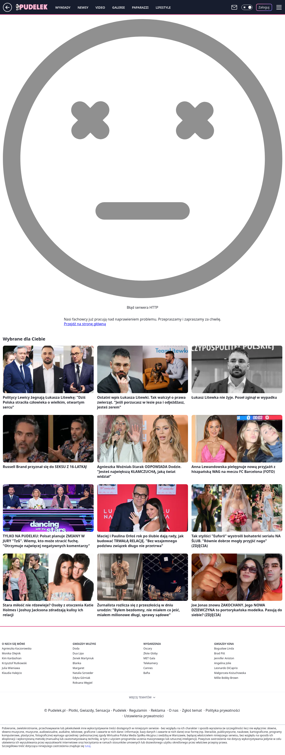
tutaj (88, 746)
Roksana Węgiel (83, 683)
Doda (76, 648)
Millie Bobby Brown (226, 678)
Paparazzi (140, 7)
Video (100, 7)
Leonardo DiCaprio (226, 668)
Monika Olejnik (11, 653)
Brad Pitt (219, 653)
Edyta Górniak (81, 678)
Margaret (78, 668)
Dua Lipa (78, 653)
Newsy (83, 7)
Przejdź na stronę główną (85, 323)
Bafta (147, 673)
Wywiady (63, 7)
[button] (279, 7)
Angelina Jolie (222, 663)
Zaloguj (264, 7)
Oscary (148, 648)
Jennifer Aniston (224, 658)
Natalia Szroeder (83, 673)
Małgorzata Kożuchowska (230, 673)
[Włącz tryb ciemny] (247, 7)
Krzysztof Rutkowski (14, 663)
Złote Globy (151, 653)
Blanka (77, 663)
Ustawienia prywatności (143, 715)
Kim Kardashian (12, 658)
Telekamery (151, 663)
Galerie (118, 7)
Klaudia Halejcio (12, 673)
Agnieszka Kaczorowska (17, 648)
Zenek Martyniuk (83, 658)
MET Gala (149, 658)
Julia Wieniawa (11, 668)
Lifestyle (163, 7)
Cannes (148, 668)
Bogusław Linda (224, 648)
